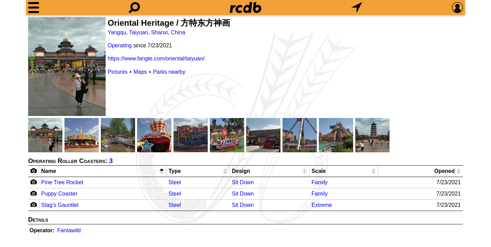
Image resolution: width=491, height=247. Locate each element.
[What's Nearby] (356, 7)
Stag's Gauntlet (60, 205)
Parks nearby (169, 72)
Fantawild (69, 230)
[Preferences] (457, 7)
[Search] (134, 7)
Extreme (322, 205)
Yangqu (117, 32)
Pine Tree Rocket (62, 182)
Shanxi (159, 32)
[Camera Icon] (34, 181)
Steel (174, 182)
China (178, 32)
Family (320, 182)
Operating (120, 45)
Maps (140, 72)
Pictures (118, 72)
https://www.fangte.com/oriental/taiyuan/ (156, 58)
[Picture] (67, 66)
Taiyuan (138, 32)
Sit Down (243, 182)
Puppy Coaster (59, 194)
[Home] (245, 7)
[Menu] (33, 7)
